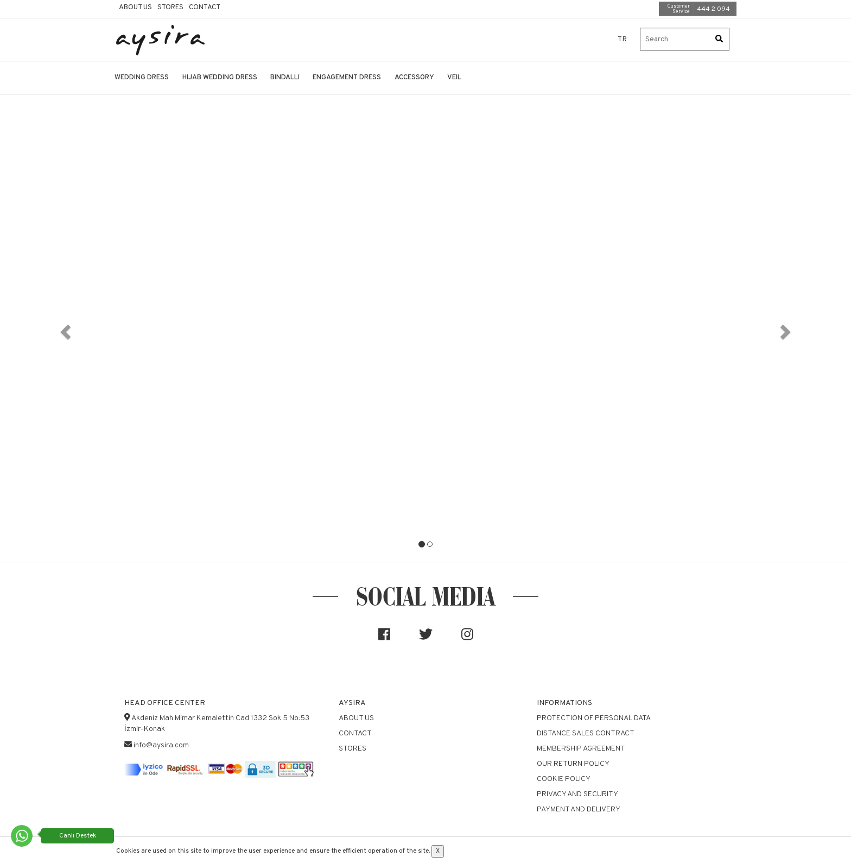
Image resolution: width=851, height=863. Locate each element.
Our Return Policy (573, 763)
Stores (170, 7)
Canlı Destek (77, 835)
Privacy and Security (577, 794)
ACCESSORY (414, 77)
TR (622, 39)
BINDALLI (285, 77)
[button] (64, 328)
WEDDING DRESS (142, 77)
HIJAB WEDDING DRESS (219, 77)
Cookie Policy (563, 779)
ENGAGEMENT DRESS (347, 77)
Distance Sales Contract (585, 733)
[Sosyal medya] (384, 639)
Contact (204, 7)
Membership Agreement (581, 748)
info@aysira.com (161, 745)
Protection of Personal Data (594, 718)
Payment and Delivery (578, 809)
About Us (135, 7)
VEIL (454, 77)
